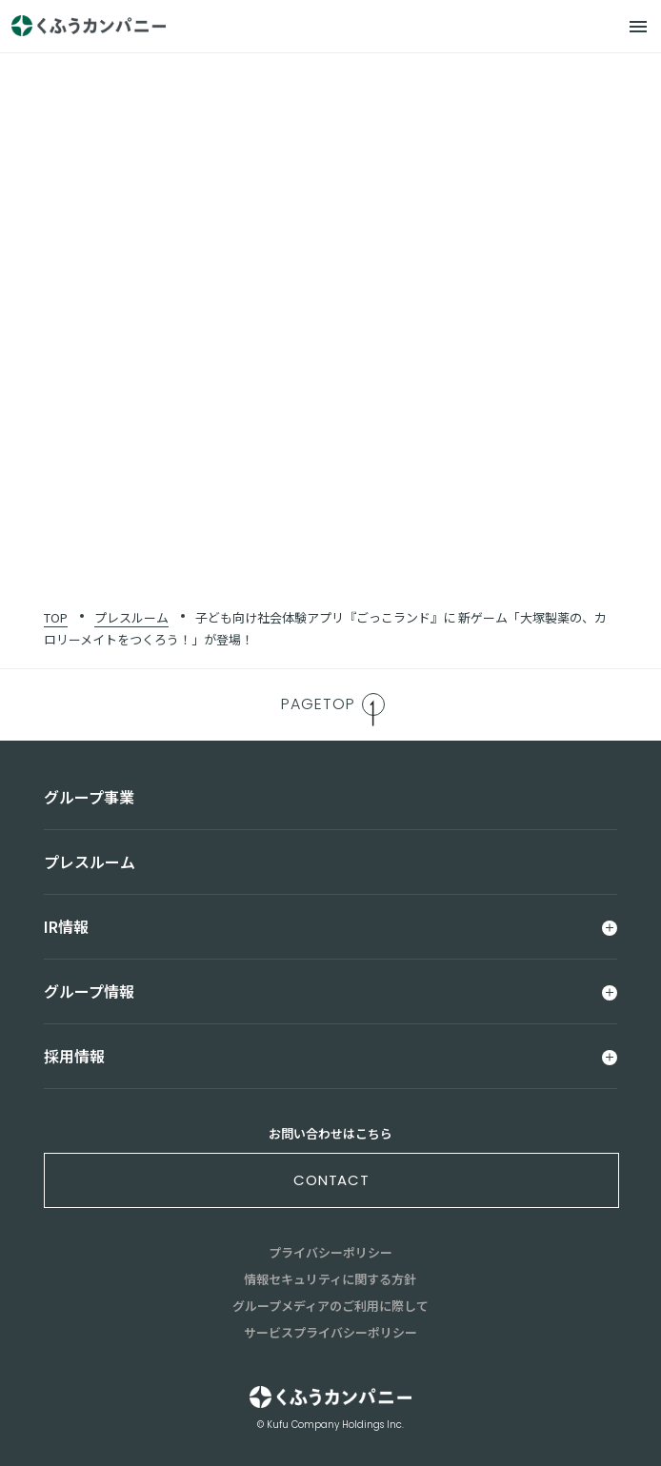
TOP (56, 617)
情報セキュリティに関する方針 (330, 1279)
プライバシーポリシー (330, 1252)
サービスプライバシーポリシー (330, 1332)
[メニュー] (638, 26)
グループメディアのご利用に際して (330, 1305)
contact (331, 1180)
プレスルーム (131, 617)
